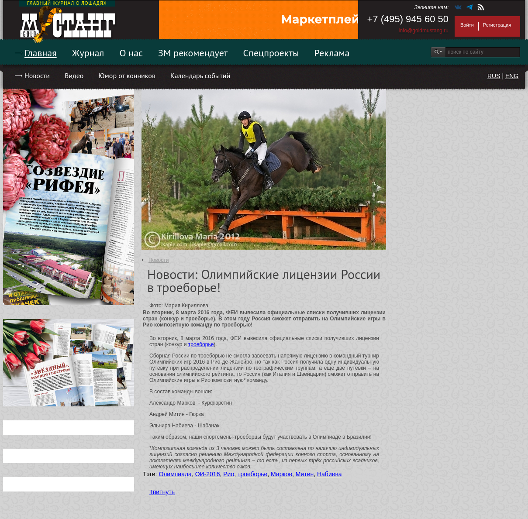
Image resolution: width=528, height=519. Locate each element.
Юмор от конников (126, 75)
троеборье (201, 344)
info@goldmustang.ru (424, 30)
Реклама (332, 53)
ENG (511, 75)
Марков (281, 474)
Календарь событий (200, 75)
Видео (74, 75)
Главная (40, 53)
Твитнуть (162, 491)
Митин (305, 474)
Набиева (329, 474)
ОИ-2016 (207, 474)
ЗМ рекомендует (193, 53)
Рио (228, 474)
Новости (37, 75)
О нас (131, 53)
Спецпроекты (271, 53)
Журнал (88, 53)
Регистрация (497, 24)
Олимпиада (175, 474)
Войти (467, 24)
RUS (493, 75)
